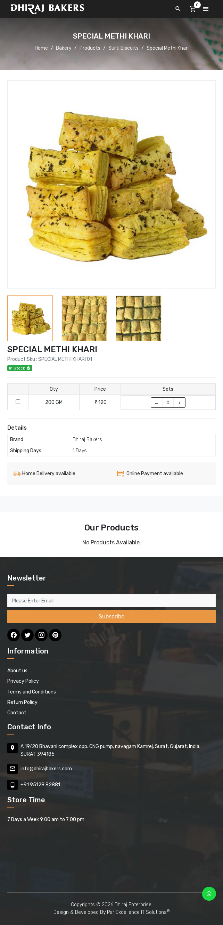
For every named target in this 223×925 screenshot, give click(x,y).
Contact (16, 713)
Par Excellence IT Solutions (138, 912)
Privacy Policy (23, 681)
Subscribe (111, 616)
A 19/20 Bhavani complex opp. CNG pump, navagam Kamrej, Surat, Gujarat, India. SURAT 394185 (110, 750)
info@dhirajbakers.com (46, 769)
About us (17, 671)
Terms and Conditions (31, 692)
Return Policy (22, 702)
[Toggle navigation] (206, 9)
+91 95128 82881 (40, 785)
